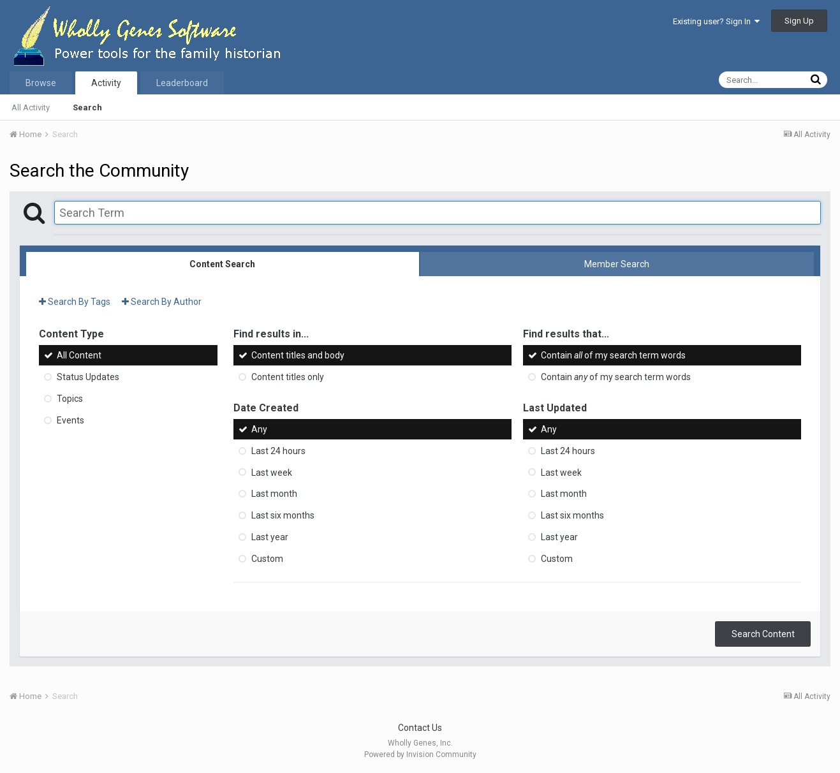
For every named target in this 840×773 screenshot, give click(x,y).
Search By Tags (74, 302)
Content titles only (287, 377)
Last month (274, 494)
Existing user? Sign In (716, 21)
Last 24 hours (278, 451)
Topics (70, 399)
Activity (106, 83)
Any (259, 429)
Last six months (282, 515)
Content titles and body (297, 355)
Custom (267, 559)
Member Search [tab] (616, 264)
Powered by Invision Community (420, 754)
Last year (269, 537)
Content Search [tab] (222, 264)
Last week (271, 472)
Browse (41, 83)
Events (70, 420)
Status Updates (88, 377)
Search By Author (162, 302)
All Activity (30, 107)
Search (87, 107)
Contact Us (420, 728)
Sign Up (799, 21)
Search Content (763, 634)
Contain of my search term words (613, 355)
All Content (79, 355)
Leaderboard (182, 83)
